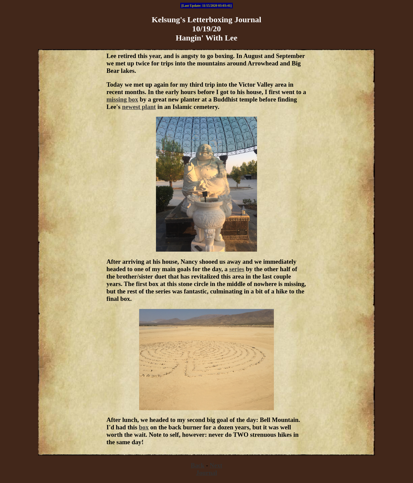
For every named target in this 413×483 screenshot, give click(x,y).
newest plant (139, 106)
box (144, 427)
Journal (206, 472)
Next (216, 465)
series (236, 269)
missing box (122, 99)
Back (197, 465)
